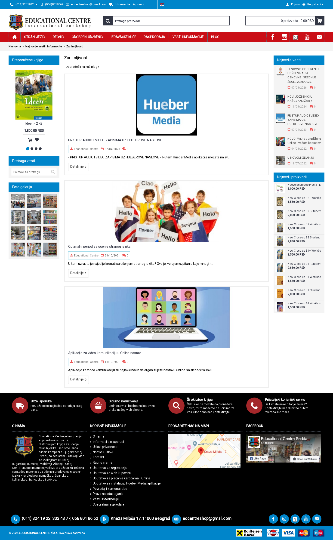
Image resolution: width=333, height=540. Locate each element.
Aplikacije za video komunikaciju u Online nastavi (104, 353)
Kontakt (97, 457)
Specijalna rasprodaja (107, 504)
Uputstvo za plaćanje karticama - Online (120, 478)
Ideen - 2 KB (34, 123)
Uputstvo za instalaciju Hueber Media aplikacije (125, 483)
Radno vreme (101, 463)
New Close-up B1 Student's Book (304, 290)
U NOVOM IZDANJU (300, 157)
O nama (97, 437)
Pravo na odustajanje (106, 494)
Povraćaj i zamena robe (108, 489)
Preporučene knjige (27, 60)
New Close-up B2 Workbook (304, 224)
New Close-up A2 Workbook (304, 303)
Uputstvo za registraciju (108, 468)
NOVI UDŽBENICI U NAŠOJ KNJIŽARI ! (299, 98)
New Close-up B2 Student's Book (304, 237)
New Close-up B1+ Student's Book (304, 263)
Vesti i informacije (104, 499)
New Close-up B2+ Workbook (304, 198)
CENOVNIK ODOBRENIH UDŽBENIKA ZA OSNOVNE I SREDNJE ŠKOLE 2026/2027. (303, 75)
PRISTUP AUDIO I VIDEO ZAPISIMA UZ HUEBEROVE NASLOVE (303, 120)
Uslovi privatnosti (103, 447)
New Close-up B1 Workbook (304, 277)
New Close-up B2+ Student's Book (304, 211)
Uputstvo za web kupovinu (110, 473)
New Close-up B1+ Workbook (304, 250)
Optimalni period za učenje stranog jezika (99, 246)
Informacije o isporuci (107, 442)
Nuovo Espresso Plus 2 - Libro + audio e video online (304, 184)
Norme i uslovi (101, 452)
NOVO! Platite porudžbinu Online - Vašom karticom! (304, 141)
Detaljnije (78, 166)
